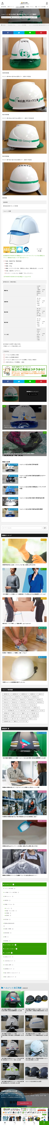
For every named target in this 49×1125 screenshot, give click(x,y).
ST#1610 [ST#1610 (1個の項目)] (14, 702)
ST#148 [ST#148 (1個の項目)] (39, 699)
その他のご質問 (8, 965)
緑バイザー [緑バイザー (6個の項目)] (15, 718)
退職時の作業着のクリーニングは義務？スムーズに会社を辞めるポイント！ (19, 875)
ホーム (5, 1123)
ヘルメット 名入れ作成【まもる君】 (33, 1081)
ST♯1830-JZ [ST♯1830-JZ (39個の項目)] (26, 707)
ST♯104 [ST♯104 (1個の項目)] (23, 705)
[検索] (45, 527)
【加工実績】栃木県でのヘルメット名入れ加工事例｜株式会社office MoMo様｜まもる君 (12, 1082)
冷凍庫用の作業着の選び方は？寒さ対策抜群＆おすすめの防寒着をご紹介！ (19, 816)
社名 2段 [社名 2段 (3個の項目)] (35, 716)
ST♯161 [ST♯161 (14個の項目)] (32, 705)
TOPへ (44, 1123)
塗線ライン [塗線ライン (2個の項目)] (25, 713)
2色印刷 (24, 17)
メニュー (24, 1123)
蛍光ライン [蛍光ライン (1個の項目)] (32, 718)
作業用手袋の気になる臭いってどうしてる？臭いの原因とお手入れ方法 (18, 564)
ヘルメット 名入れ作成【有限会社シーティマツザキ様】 (32, 487)
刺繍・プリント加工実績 (40, 6)
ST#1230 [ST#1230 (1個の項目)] (30, 699)
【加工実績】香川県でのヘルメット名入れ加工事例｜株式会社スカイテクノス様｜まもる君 (12, 1059)
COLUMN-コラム (11, 25)
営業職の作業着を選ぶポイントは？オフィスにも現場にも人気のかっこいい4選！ (21, 787)
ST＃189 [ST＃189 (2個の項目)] (6, 705)
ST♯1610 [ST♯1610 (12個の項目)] (7, 707)
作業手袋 (44, 539)
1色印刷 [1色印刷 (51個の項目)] (6, 694)
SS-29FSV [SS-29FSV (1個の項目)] (17, 696)
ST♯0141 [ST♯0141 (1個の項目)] (15, 705)
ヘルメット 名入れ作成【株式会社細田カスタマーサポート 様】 (32, 476)
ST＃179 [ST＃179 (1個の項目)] (31, 702)
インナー (44, 569)
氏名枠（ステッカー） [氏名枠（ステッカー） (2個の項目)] (16, 716)
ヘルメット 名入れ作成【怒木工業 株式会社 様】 (32, 498)
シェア (15, 1123)
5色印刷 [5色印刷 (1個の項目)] (32, 694)
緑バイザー (33, 17)
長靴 (6, 937)
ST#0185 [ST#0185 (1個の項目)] (35, 696)
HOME (4, 25)
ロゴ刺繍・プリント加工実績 (11, 892)
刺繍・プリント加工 (11, 911)
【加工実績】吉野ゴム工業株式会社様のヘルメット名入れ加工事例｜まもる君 (36, 1059)
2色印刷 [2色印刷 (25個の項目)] (15, 694)
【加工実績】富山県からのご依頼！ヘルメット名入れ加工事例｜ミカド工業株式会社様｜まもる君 (36, 1034)
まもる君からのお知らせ (10, 949)
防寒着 (8, 915)
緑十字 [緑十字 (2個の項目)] (23, 718)
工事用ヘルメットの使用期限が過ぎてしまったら (13, 682)
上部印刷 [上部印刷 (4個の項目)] (6, 713)
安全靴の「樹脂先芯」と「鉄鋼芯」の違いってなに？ (14, 652)
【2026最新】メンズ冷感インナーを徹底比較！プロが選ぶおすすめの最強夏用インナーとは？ (24, 594)
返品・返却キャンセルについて (12, 973)
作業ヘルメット (11, 6)
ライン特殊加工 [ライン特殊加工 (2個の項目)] (32, 710)
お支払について (8, 957)
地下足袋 (7, 919)
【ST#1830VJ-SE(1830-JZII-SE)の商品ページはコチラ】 (17, 276)
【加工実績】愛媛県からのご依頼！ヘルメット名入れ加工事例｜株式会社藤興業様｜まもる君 (24, 758)
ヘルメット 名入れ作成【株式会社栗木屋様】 (31, 509)
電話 (34, 1123)
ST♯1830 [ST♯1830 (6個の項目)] (16, 707)
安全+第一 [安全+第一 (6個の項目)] (34, 713)
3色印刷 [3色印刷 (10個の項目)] (24, 694)
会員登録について (9, 969)
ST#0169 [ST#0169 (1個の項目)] (26, 696)
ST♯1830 (28, 17)
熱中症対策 (3, 6)
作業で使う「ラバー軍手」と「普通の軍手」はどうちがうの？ (16, 623)
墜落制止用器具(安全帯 (9, 923)
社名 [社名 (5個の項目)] (27, 716)
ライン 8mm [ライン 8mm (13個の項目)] (21, 710)
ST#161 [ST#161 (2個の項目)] (6, 702)
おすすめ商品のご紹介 (10, 945)
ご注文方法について (9, 961)
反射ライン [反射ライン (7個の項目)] (15, 713)
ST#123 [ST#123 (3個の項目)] (22, 699)
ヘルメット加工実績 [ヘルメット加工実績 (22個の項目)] (9, 710)
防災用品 (7, 941)
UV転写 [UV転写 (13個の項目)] (36, 707)
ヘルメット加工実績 (20, 6)
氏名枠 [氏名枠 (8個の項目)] (6, 716)
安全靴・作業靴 (43, 627)
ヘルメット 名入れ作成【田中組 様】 (29, 464)
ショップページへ (24, 1103)
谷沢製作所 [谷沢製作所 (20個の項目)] (7, 721)
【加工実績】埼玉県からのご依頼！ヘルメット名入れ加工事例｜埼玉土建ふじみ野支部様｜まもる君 (12, 1035)
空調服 (8, 913)
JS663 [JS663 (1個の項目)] (40, 694)
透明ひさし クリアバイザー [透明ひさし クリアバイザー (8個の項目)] (20, 721)
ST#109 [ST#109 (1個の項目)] (14, 699)
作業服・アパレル (29, 6)
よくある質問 (8, 953)
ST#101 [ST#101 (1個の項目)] (6, 699)
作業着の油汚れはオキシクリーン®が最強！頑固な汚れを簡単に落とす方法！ (20, 846)
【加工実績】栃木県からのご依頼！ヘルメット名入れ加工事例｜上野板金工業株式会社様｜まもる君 (36, 1011)
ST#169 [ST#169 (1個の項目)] (22, 702)
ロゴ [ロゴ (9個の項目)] (41, 710)
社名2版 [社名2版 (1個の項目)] (6, 718)
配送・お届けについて (10, 977)
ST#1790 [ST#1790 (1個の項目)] (39, 702)
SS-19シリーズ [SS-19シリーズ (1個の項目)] (7, 696)
